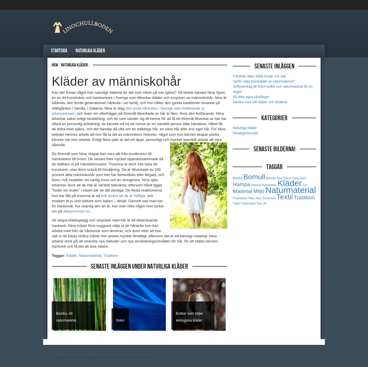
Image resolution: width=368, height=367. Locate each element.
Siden (120, 320)
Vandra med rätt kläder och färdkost (260, 102)
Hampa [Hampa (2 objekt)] (241, 184)
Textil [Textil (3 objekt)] (285, 197)
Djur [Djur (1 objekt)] (280, 178)
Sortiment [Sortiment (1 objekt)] (269, 198)
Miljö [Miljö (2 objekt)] (258, 191)
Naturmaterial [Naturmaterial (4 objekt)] (290, 190)
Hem (55, 65)
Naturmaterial (90, 255)
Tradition (110, 255)
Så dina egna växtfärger (251, 97)
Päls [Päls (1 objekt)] (251, 198)
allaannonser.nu (76, 211)
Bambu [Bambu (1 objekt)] (237, 178)
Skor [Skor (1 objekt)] (258, 198)
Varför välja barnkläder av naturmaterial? (264, 81)
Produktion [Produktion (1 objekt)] (240, 198)
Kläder (71, 255)
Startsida (59, 51)
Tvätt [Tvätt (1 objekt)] (236, 203)
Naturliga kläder (90, 51)
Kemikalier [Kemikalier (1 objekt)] (269, 185)
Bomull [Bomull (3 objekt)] (254, 177)
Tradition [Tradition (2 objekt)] (304, 197)
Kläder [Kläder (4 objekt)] (289, 183)
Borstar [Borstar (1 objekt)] (271, 178)
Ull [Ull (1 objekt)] (264, 203)
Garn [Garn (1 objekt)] (303, 178)
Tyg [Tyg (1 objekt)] (259, 203)
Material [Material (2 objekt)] (242, 191)
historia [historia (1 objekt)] (256, 185)
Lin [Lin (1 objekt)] (305, 185)
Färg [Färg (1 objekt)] (295, 178)
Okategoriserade (245, 133)
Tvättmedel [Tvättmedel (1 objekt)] (248, 203)
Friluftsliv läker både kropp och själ (259, 76)
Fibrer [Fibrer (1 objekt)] (287, 178)
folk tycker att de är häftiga (123, 196)
